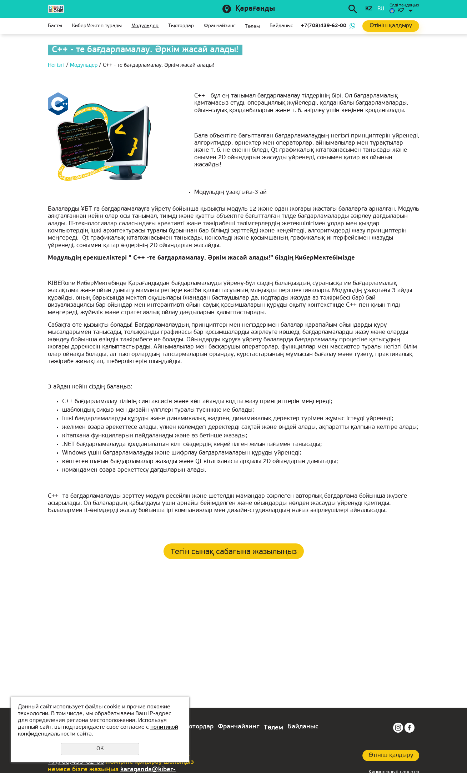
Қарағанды (255, 8)
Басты (55, 26)
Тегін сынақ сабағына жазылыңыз (234, 552)
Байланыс (281, 26)
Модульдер (145, 26)
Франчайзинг (219, 26)
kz (368, 9)
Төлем (252, 26)
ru (380, 9)
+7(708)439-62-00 (323, 26)
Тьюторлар (181, 26)
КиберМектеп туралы (97, 26)
